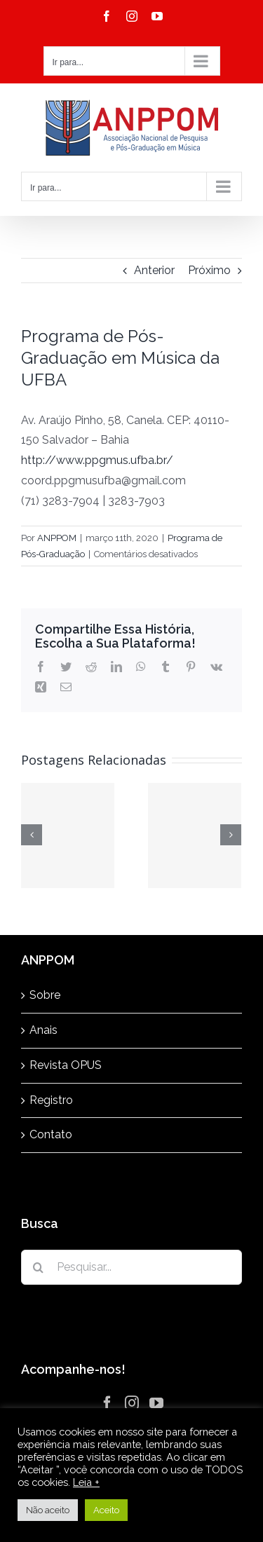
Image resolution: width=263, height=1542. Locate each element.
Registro (51, 1100)
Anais (43, 1030)
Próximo (209, 270)
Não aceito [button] (47, 1510)
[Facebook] (107, 1403)
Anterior (154, 270)
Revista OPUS (65, 1065)
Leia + (86, 1482)
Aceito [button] (106, 1510)
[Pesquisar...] (131, 1267)
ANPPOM (56, 538)
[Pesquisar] (38, 1267)
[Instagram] (132, 1403)
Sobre (44, 995)
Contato (50, 1134)
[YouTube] (156, 1403)
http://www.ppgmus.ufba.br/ (97, 460)
